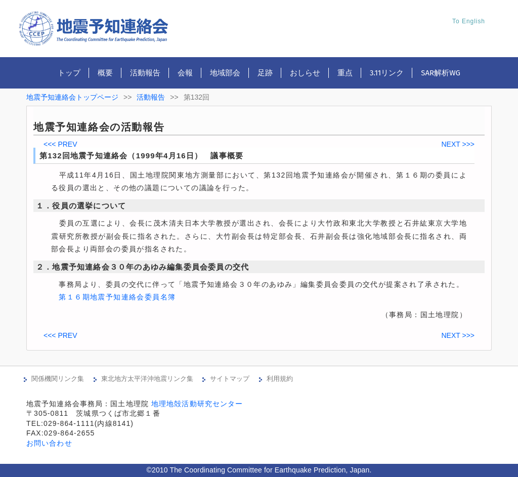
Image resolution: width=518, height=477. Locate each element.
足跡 (265, 72)
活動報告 (145, 72)
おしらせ (305, 72)
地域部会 (225, 72)
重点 (345, 72)
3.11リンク (387, 72)
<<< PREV (60, 144)
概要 (105, 72)
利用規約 (280, 378)
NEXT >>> (457, 144)
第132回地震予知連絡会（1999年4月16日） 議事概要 (141, 155)
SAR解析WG (440, 72)
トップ (69, 72)
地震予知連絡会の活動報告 (98, 127)
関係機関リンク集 (57, 378)
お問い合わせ (49, 443)
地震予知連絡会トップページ (72, 97)
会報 (185, 72)
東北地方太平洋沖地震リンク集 (147, 378)
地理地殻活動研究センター (197, 404)
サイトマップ (229, 378)
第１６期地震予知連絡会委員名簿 (117, 297)
